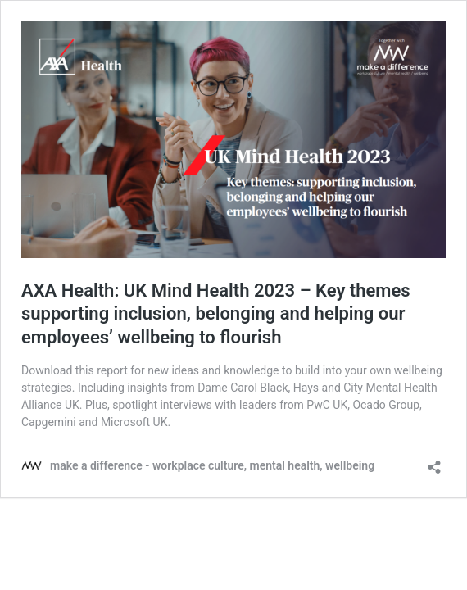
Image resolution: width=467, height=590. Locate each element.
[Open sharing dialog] (434, 461)
